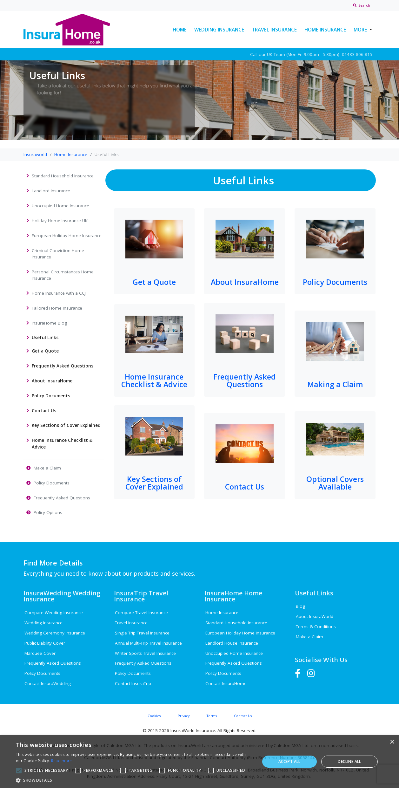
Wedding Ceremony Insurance (54, 633)
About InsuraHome (245, 282)
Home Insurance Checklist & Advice (154, 380)
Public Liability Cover (44, 643)
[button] (134, 780)
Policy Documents (335, 282)
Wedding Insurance (219, 29)
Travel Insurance (274, 29)
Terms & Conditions (316, 626)
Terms (212, 715)
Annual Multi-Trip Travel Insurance (148, 643)
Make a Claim (309, 637)
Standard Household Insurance (236, 623)
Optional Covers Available (335, 482)
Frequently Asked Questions (244, 380)
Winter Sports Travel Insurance (145, 653)
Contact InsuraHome (226, 683)
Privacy (184, 715)
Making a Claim (335, 384)
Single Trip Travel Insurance (142, 633)
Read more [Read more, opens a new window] (61, 761)
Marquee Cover (40, 653)
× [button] (391, 742)
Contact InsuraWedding (47, 683)
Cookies (154, 715)
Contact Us (244, 487)
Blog (300, 606)
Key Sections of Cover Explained (154, 482)
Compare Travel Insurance (141, 612)
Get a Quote (154, 282)
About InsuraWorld (314, 616)
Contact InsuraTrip (133, 683)
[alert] (199, 761)
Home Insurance (325, 29)
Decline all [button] (349, 761)
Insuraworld (35, 154)
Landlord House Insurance (231, 643)
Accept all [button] (289, 761)
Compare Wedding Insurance (53, 612)
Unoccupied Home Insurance (234, 653)
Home (180, 29)
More (360, 29)
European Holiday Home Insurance (240, 633)
